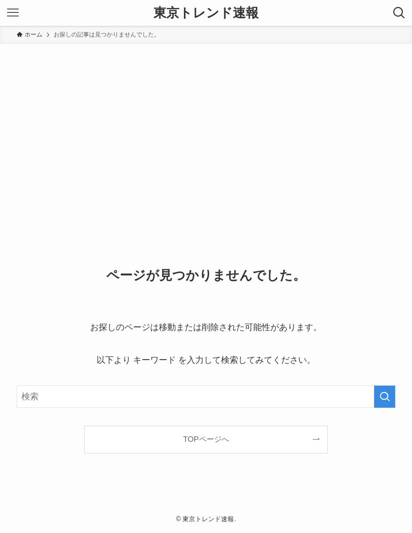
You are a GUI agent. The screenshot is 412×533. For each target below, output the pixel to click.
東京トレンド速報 (206, 12)
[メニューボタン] (13, 13)
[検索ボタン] (399, 13)
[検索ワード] (206, 396)
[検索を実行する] (384, 396)
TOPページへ (206, 439)
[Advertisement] (206, 124)
